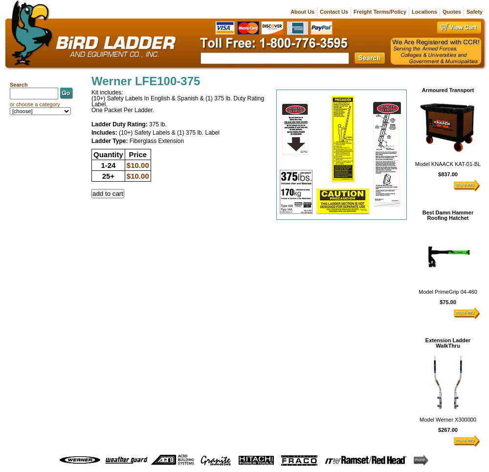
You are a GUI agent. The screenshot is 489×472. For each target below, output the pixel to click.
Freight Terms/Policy (380, 12)
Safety (475, 12)
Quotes (452, 12)
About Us (302, 12)
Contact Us (334, 12)
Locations (424, 12)
